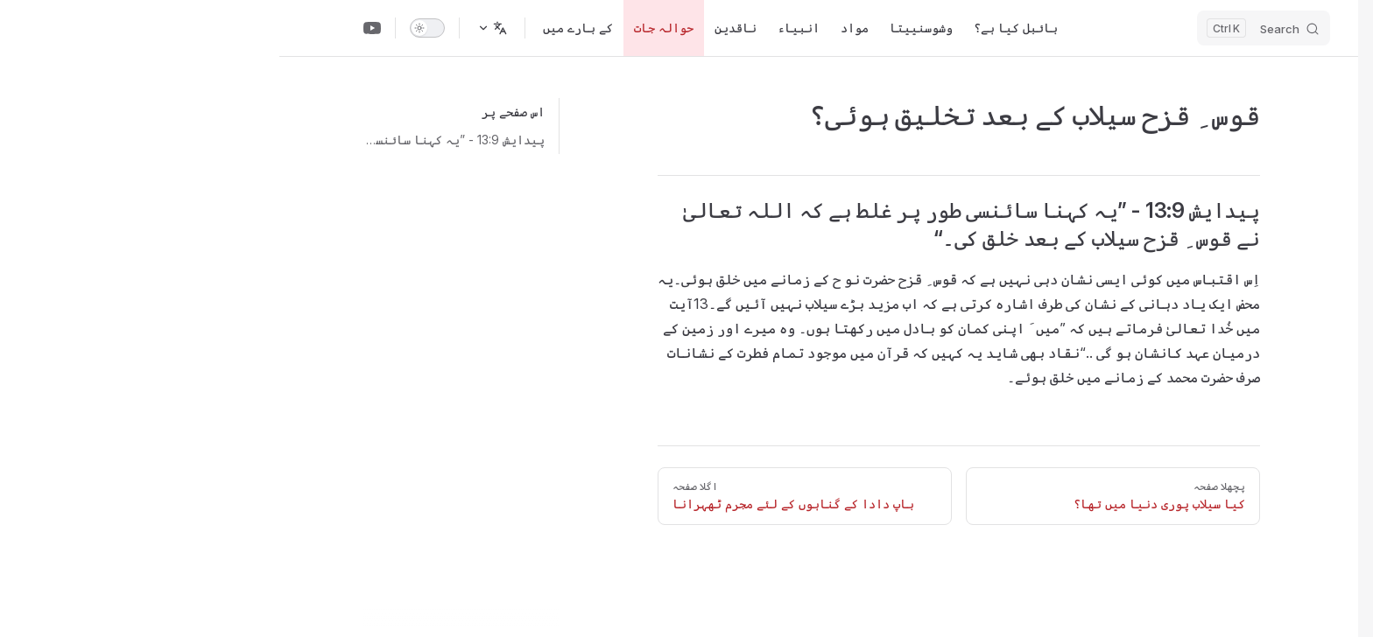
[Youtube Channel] (93, 28)
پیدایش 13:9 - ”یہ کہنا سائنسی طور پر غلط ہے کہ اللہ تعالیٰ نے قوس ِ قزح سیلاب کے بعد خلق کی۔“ (174, 139)
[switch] (147, 28)
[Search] (984, 28)
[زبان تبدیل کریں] (212, 28)
